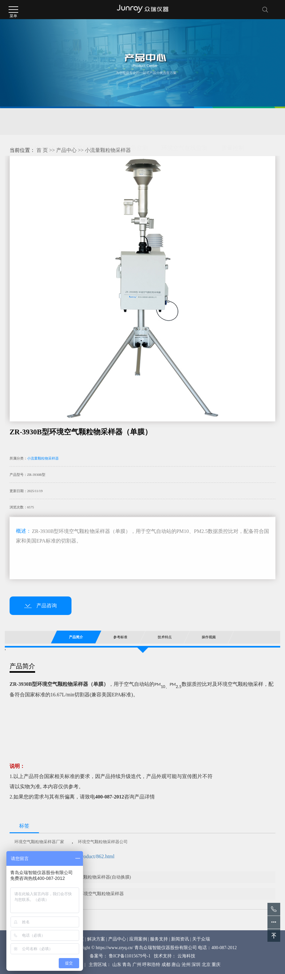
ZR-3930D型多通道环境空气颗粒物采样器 (83, 893)
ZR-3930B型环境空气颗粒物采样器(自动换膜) (86, 877)
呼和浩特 (151, 964)
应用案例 (138, 939)
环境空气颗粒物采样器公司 (103, 841)
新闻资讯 (180, 939)
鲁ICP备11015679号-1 (130, 956)
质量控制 (232, 121)
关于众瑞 (201, 939)
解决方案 (96, 939)
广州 (136, 964)
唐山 (175, 964)
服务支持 (159, 939)
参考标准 (120, 637)
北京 (206, 964)
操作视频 (209, 637)
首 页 (42, 150)
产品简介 (76, 637)
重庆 (216, 964)
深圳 (195, 964)
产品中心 (66, 150)
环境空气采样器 (91, 121)
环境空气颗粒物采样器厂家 (39, 841)
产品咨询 (40, 605)
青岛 (126, 964)
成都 (165, 964)
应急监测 (136, 121)
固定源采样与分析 (34, 121)
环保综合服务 (65, 137)
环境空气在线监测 (184, 121)
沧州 (186, 964)
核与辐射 (22, 137)
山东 (116, 964)
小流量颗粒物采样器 (108, 150)
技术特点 (164, 637)
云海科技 (186, 956)
